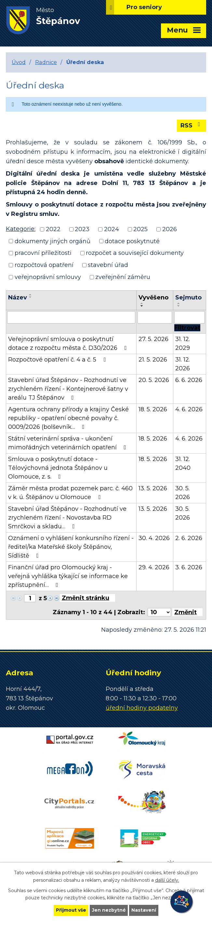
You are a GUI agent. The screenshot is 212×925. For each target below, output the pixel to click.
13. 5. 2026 (153, 488)
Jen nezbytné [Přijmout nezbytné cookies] (109, 910)
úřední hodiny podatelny (142, 707)
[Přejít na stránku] (87, 598)
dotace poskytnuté (132, 240)
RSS (191, 125)
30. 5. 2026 (182, 493)
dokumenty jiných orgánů (52, 240)
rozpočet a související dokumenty (135, 253)
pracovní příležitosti (43, 253)
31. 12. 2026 (182, 364)
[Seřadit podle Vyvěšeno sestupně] (142, 306)
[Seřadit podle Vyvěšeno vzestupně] (142, 303)
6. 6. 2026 (188, 380)
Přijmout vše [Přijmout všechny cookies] (71, 910)
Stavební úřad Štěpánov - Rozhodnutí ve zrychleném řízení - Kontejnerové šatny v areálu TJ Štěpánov (68, 389)
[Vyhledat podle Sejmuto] (189, 317)
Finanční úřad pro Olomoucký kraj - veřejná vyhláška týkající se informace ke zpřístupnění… (68, 576)
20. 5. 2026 (154, 380)
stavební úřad (108, 265)
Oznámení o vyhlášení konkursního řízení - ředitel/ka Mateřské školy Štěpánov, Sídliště (71, 547)
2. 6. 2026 (188, 538)
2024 (111, 229)
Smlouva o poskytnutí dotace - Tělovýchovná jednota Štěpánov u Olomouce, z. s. (58, 468)
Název (17, 297)
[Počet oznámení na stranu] (159, 612)
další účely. (167, 880)
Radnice (46, 62)
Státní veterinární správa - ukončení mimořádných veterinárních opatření (68, 443)
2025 (140, 229)
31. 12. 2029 (182, 343)
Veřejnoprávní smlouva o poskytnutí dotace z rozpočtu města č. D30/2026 (68, 343)
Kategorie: (20, 228)
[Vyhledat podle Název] (71, 317)
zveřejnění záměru (122, 277)
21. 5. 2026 (153, 359)
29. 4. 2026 (154, 567)
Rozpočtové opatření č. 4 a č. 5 (58, 359)
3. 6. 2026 (188, 567)
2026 (169, 229)
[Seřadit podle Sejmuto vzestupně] (178, 303)
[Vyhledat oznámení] (187, 327)
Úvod (19, 62)
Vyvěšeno (153, 297)
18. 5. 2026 (153, 409)
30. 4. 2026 (154, 538)
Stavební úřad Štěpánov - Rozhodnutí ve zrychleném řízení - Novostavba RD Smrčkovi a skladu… (67, 517)
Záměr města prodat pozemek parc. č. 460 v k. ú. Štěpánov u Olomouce (70, 493)
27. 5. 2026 (153, 339)
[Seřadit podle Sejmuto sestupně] (178, 306)
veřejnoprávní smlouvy (48, 277)
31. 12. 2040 (183, 463)
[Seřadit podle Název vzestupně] (30, 294)
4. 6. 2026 (189, 409)
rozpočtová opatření (44, 265)
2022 (53, 229)
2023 (82, 229)
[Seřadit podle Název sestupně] (30, 297)
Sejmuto (188, 297)
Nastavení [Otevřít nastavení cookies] (144, 910)
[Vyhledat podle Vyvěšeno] (155, 317)
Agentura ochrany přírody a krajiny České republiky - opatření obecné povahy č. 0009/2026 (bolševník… (68, 418)
